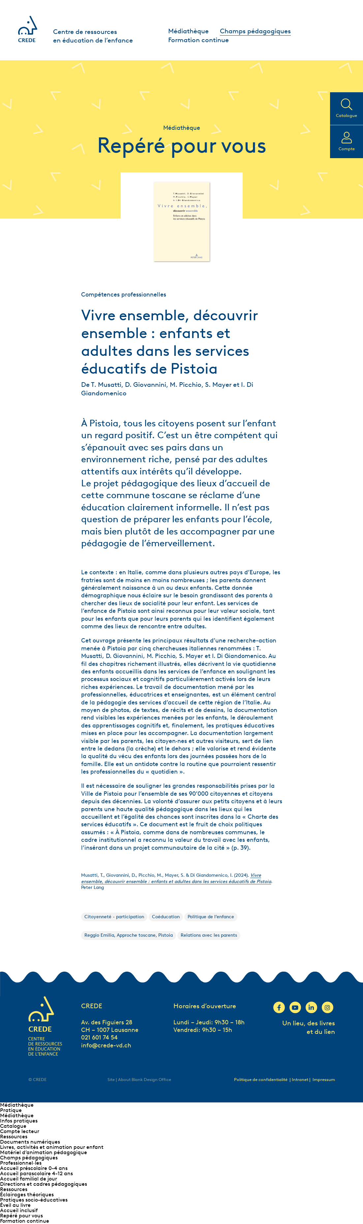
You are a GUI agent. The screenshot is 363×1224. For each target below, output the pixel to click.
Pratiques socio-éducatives (34, 1200)
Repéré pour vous (21, 1215)
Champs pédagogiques (255, 31)
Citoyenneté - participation (114, 917)
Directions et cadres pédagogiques (43, 1184)
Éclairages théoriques (27, 1194)
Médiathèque (188, 31)
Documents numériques (30, 1142)
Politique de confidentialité (260, 1079)
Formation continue (198, 40)
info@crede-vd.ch (106, 1045)
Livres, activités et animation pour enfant (52, 1147)
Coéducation (166, 917)
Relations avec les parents (209, 935)
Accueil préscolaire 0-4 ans (34, 1168)
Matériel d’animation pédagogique (43, 1152)
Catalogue (13, 1126)
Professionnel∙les (21, 1163)
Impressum (324, 1079)
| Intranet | (300, 1079)
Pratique (11, 1110)
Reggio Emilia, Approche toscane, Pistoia (128, 935)
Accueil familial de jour (28, 1179)
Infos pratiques (19, 1121)
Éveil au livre (15, 1205)
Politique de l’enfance (211, 917)
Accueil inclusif (19, 1210)
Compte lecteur (19, 1131)
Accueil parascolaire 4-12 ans (36, 1173)
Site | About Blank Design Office (139, 1079)
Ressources (13, 1136)
